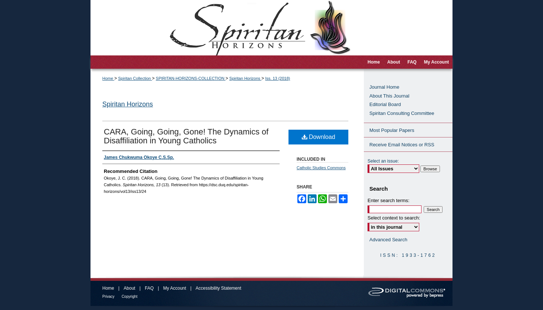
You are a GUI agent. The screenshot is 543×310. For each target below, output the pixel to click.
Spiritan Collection (135, 78)
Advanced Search (388, 239)
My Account (174, 288)
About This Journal (389, 96)
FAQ (149, 288)
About (129, 288)
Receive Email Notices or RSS (401, 144)
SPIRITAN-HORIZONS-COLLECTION (191, 78)
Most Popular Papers (391, 130)
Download (318, 137)
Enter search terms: (388, 200)
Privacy (108, 296)
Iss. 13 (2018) (277, 78)
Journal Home (384, 87)
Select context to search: (394, 218)
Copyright (129, 296)
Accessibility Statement (218, 288)
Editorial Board (385, 104)
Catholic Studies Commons (321, 168)
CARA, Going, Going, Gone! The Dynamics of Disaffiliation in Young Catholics (186, 136)
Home (108, 78)
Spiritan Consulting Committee (401, 113)
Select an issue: (383, 161)
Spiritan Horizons (245, 78)
